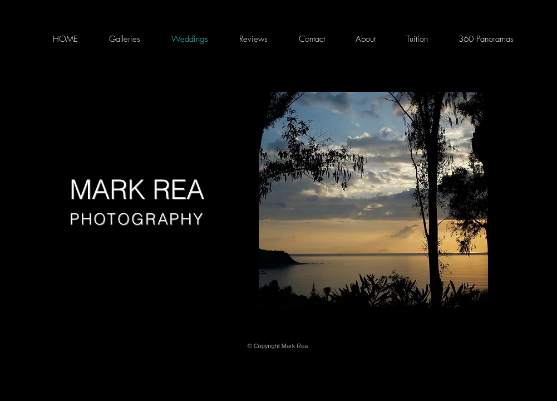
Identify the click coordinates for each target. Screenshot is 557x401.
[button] (373, 200)
